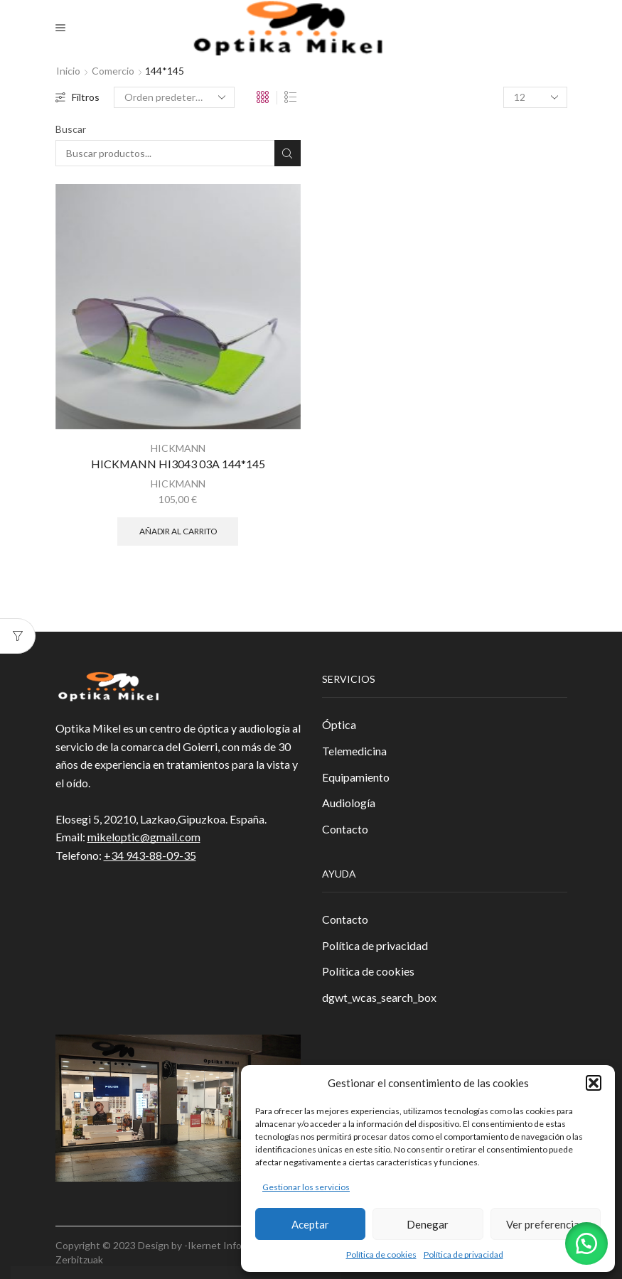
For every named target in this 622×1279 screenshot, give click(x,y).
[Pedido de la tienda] (174, 97)
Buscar (70, 129)
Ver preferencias (545, 1224)
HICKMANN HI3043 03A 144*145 (178, 463)
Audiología (348, 802)
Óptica (339, 724)
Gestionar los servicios (306, 1187)
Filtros (77, 97)
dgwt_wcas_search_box (379, 997)
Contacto (345, 829)
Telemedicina (354, 750)
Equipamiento (356, 777)
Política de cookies (381, 1254)
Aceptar (310, 1224)
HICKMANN (178, 448)
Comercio (113, 71)
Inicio (68, 71)
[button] (593, 1083)
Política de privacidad (463, 1254)
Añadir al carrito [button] (178, 531)
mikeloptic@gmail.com (143, 836)
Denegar (428, 1224)
